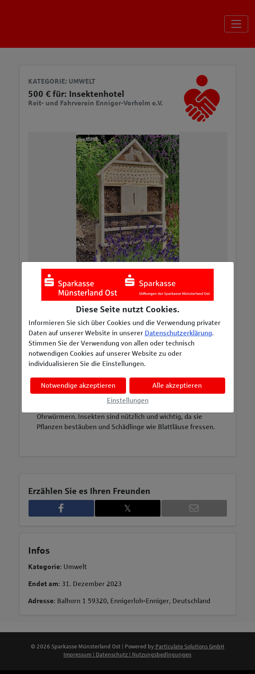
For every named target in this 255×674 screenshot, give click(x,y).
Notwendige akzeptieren (78, 385)
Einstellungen (128, 400)
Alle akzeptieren (177, 385)
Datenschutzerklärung (178, 333)
